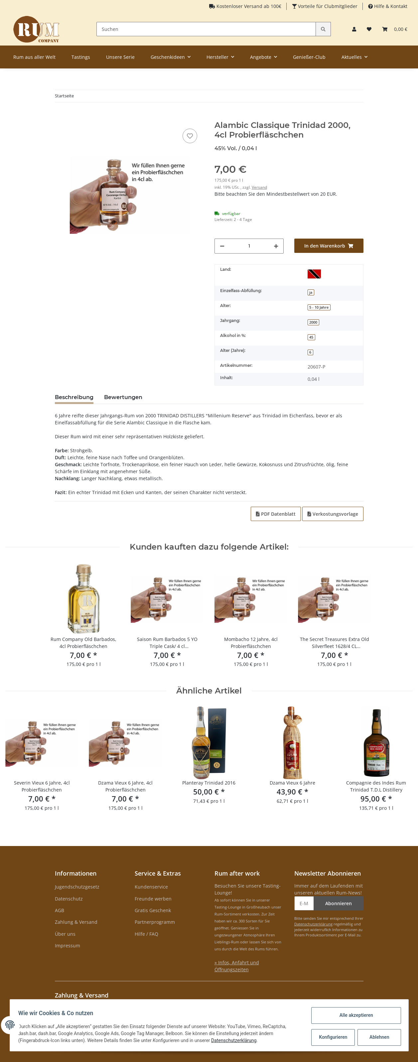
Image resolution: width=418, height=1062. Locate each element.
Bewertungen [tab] (123, 397)
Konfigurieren (332, 1037)
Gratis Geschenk (153, 910)
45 (311, 337)
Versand (259, 187)
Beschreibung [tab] (74, 397)
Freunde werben (153, 899)
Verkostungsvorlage (333, 514)
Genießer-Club (309, 57)
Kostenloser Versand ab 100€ (248, 6)
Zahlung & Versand (76, 922)
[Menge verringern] (222, 246)
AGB (59, 910)
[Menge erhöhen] (276, 246)
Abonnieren (338, 903)
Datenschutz (69, 899)
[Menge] (249, 246)
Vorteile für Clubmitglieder (327, 6)
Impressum (67, 945)
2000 (313, 322)
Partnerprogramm (155, 922)
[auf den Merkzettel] (190, 136)
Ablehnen (377, 1037)
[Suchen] (206, 29)
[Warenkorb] (395, 29)
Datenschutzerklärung (313, 923)
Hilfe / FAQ (146, 934)
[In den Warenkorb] (60, 117)
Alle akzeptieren (354, 1015)
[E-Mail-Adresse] (304, 903)
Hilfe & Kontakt (390, 6)
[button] (354, 29)
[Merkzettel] (369, 29)
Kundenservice (151, 887)
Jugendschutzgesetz (77, 887)
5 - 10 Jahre (319, 307)
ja (310, 292)
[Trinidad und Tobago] (314, 273)
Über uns (65, 934)
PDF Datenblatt (276, 514)
